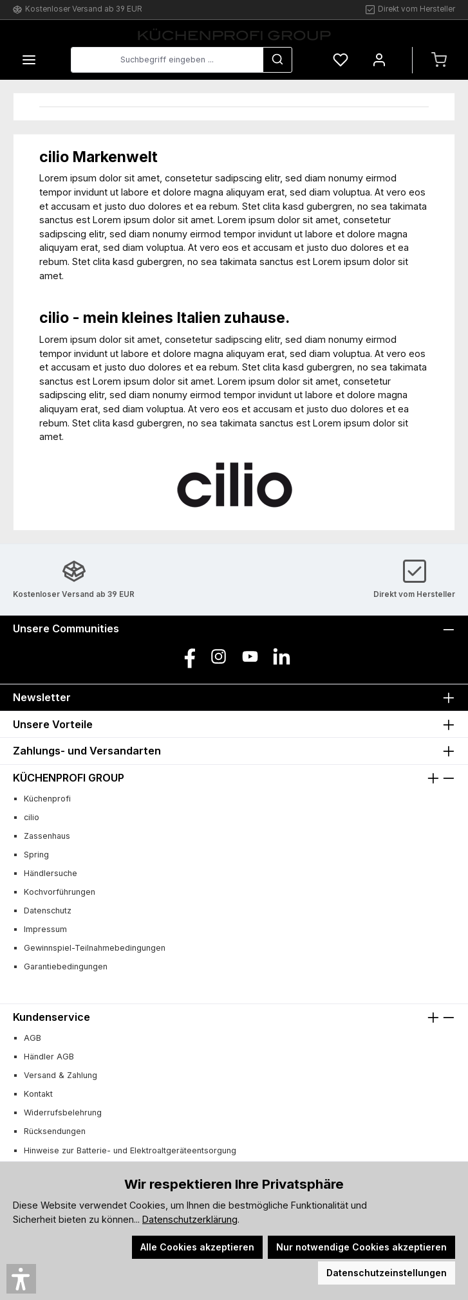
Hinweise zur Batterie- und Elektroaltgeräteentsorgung (130, 1150)
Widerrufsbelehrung (63, 1112)
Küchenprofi (47, 798)
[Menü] (29, 60)
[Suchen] (277, 60)
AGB (32, 1038)
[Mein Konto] (379, 60)
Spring (36, 854)
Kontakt (38, 1094)
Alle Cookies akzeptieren (197, 1246)
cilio (31, 817)
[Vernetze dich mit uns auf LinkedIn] (281, 656)
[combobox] (167, 60)
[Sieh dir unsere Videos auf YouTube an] (250, 656)
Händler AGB (49, 1056)
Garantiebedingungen (66, 966)
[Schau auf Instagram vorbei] (218, 656)
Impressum (45, 929)
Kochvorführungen (59, 892)
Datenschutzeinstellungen (386, 1272)
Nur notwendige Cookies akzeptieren (361, 1246)
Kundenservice (51, 1017)
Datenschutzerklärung (190, 1219)
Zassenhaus (47, 836)
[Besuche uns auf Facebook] (187, 656)
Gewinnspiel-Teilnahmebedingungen (94, 948)
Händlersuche (50, 873)
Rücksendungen (55, 1131)
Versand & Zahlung (60, 1075)
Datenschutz (47, 910)
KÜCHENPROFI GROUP (68, 777)
